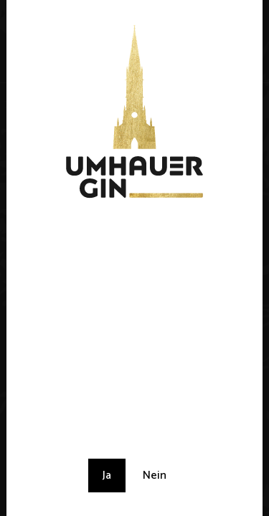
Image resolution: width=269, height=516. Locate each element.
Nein (154, 475)
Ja (107, 475)
